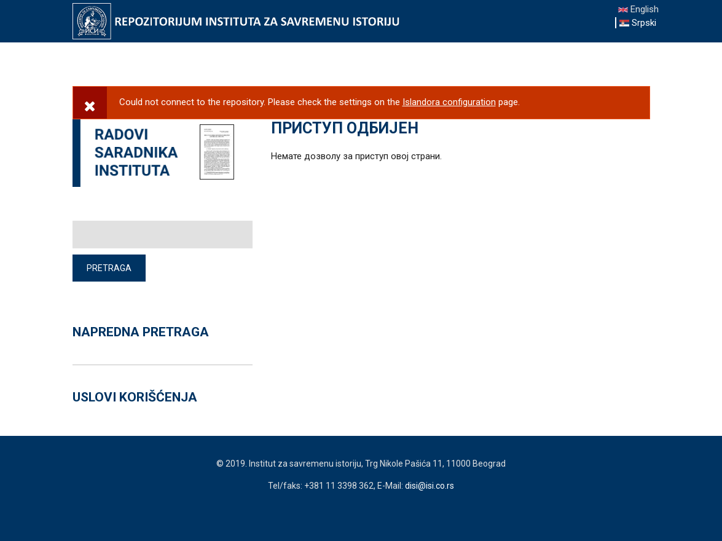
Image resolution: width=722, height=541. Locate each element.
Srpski (637, 22)
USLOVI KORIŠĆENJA (135, 397)
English (638, 9)
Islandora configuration (449, 102)
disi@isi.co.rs (429, 486)
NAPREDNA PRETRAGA (141, 332)
